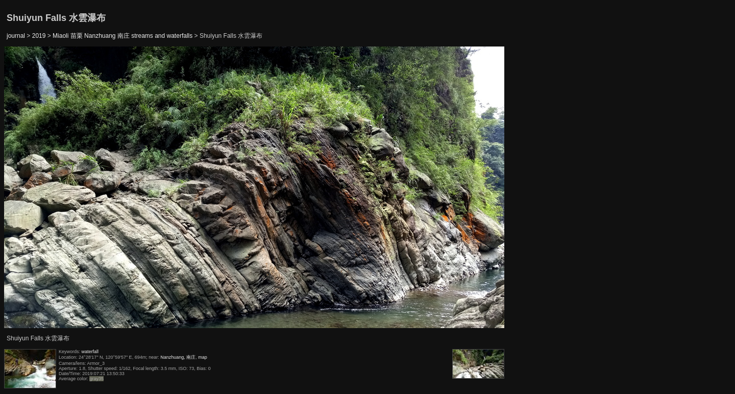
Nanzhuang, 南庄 (177, 357)
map (202, 357)
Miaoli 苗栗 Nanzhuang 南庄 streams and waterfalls (122, 35)
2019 (39, 35)
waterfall (90, 351)
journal (16, 35)
